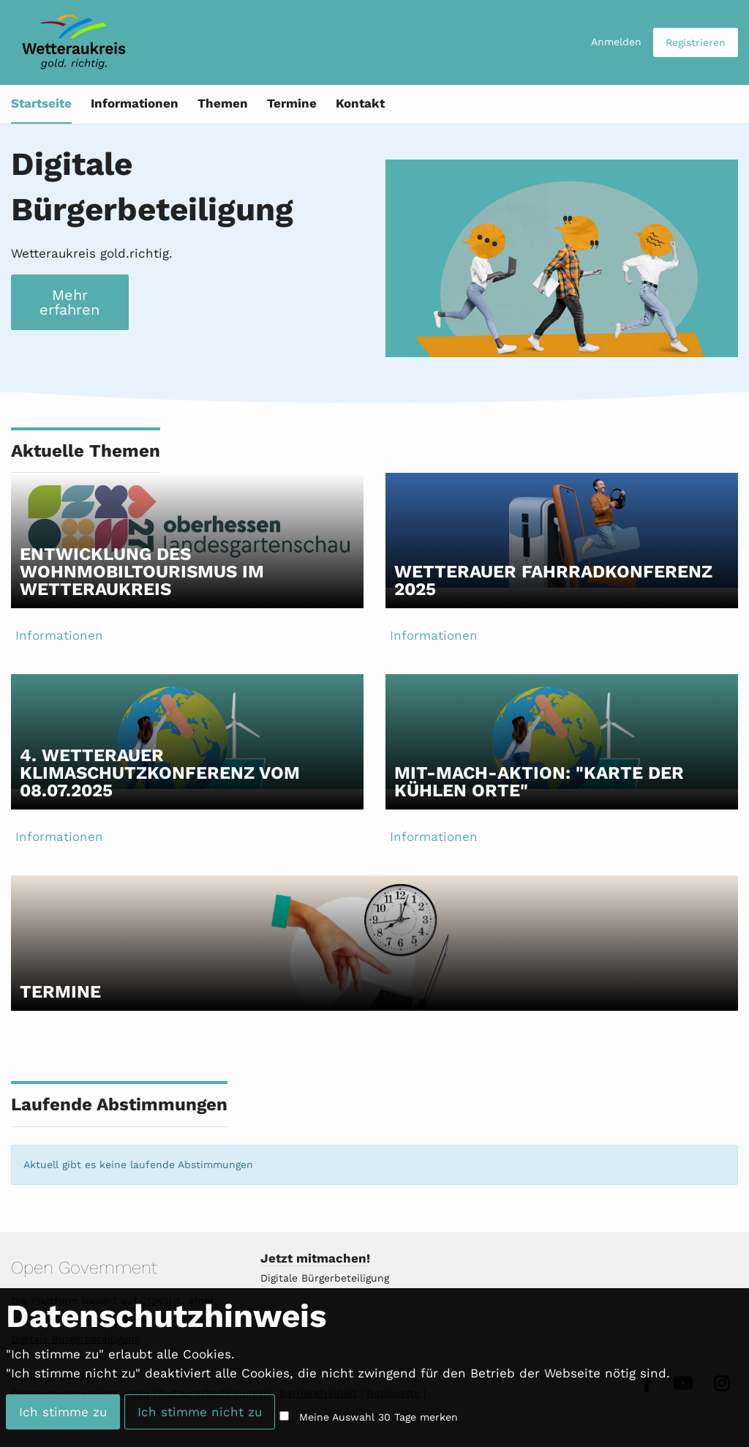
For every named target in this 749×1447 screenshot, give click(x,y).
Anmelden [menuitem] (616, 42)
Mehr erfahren (69, 302)
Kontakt (360, 103)
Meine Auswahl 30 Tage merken (378, 1417)
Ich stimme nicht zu (200, 1412)
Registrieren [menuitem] (696, 42)
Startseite (41, 103)
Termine (292, 103)
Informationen (134, 103)
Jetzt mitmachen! (315, 1258)
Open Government (84, 1267)
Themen (222, 103)
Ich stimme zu (63, 1412)
